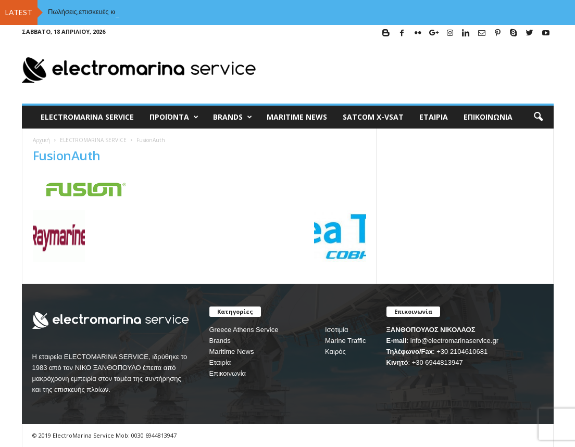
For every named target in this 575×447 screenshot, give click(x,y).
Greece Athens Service (244, 330)
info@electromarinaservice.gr (454, 340)
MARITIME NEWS (297, 117)
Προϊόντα (173, 117)
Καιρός (335, 351)
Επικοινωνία (488, 117)
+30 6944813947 (437, 362)
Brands (220, 340)
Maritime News (231, 351)
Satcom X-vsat (373, 117)
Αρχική (41, 140)
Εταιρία (433, 117)
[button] (538, 117)
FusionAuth (67, 155)
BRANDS (232, 117)
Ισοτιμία (336, 330)
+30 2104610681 (462, 351)
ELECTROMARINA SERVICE (87, 117)
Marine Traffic (345, 340)
